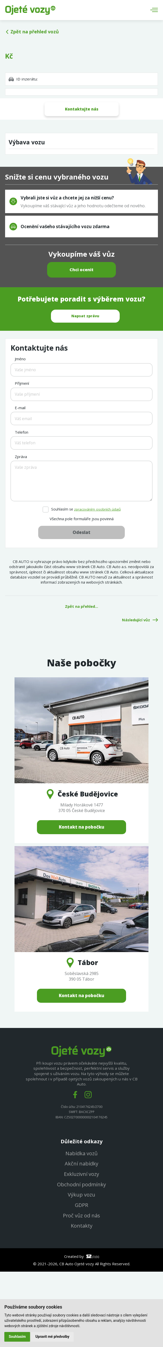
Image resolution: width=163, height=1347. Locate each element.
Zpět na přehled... (81, 680)
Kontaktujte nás (81, 109)
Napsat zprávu (85, 362)
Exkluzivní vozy (82, 1248)
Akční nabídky (81, 1238)
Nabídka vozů (81, 1227)
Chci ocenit (81, 316)
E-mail (20, 481)
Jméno (20, 432)
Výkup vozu (82, 1269)
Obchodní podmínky (81, 1259)
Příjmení (22, 457)
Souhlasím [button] (17, 1337)
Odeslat (81, 606)
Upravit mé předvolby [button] (53, 1337)
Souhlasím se (86, 583)
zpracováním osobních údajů (97, 583)
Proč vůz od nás (81, 1290)
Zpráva (21, 530)
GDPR (81, 1280)
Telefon (21, 506)
